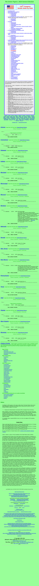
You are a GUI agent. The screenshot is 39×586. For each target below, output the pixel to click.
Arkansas (16, 115)
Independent (6, 384)
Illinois (17, 116)
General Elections (26, 505)
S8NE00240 (22, 233)
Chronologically (22, 503)
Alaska (9, 115)
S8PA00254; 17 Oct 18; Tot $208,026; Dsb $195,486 (28, 282)
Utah (17, 119)
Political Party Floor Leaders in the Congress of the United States (19, 532)
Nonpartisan (6, 389)
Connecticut (28, 115)
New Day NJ (6, 375)
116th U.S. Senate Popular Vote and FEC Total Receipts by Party (19, 493)
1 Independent (13, 39)
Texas (14, 119)
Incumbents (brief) (11, 10)
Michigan (17, 117)
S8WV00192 (22, 328)
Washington (27, 119)
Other (5, 390)
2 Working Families (14, 61)
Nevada (8, 118)
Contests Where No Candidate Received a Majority (19, 496)
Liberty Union (6, 371)
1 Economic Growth (14, 64)
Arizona (12, 115)
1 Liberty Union (13, 67)
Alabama (6, 115)
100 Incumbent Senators (12, 12)
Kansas (25, 116)
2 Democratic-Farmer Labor (16, 24)
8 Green (12, 52)
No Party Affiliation (7, 385)
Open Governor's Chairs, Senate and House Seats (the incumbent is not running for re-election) (19, 513)
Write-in (5, 398)
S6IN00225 (22, 168)
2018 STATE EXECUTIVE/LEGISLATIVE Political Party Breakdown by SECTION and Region (19, 526)
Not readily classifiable (8, 395)
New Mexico (23, 118)
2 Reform (12, 59)
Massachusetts (12, 117)
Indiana (20, 116)
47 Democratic (13, 14)
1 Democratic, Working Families (16, 28)
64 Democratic (13, 46)
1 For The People (14, 65)
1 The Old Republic (14, 76)
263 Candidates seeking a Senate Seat (15, 42)
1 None (12, 72)
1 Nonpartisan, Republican (15, 29)
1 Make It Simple (14, 68)
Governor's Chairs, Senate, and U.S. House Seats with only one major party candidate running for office (19, 516)
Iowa (22, 116)
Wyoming (21, 120)
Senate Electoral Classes (22, 122)
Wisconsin (17, 120)
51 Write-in (13, 47)
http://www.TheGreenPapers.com (20, 543)
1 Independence (14, 66)
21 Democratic (13, 37)
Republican (6, 354)
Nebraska (4, 118)
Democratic (6, 350)
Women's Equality (7, 380)
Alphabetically (12, 499)
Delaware (32, 115)
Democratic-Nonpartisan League (10, 353)
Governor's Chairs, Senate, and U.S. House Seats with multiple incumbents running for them (19, 515)
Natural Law (6, 374)
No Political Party (7, 386)
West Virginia (32, 119)
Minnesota (21, 117)
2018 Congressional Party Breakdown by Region (19, 525)
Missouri (29, 117)
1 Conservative (13, 62)
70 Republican (13, 45)
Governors (16, 507)
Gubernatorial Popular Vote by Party (19, 494)
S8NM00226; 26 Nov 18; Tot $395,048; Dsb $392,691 (28, 271)
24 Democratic (13, 18)
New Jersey (19, 118)
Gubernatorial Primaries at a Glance (13, 511)
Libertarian (6, 359)
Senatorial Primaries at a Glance (26, 511)
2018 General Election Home (19, 491)
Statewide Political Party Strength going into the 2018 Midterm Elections (19, 523)
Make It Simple (6, 373)
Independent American (8, 369)
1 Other (12, 75)
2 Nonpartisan (13, 58)
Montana (33, 117)
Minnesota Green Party (8, 360)
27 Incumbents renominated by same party (16, 36)
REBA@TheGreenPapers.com (19, 540)
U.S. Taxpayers (7, 379)
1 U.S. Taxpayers (14, 77)
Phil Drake (33, 220)
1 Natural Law (13, 70)
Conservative (6, 364)
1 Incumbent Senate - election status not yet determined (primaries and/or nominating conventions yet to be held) (20, 40)
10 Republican (13, 23)
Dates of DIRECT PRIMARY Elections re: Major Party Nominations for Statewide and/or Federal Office (19, 533)
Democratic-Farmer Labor (8, 351)
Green (5, 358)
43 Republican (13, 31)
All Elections (11, 505)
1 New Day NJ (13, 71)
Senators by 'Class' (19, 509)
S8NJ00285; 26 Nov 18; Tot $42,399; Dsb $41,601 (28, 255)
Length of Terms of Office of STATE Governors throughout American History (19, 534)
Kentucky (29, 116)
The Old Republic (7, 378)
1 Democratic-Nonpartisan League (17, 63)
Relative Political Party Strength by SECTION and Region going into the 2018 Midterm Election (19, 524)
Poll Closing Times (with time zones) (19, 500)
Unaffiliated (6, 391)
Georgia (8, 116)
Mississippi (25, 117)
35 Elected (10, 21)
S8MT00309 (22, 222)
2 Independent (13, 15)
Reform (5, 361)
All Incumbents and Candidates (13, 11)
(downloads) (19, 535)
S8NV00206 (22, 244)
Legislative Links (14, 122)
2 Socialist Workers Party (15, 60)
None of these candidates (8, 394)
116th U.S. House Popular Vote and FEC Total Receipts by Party (19, 495)
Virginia (23, 119)
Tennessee (11, 119)
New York (27, 118)
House (23, 507)
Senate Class (19, 422)
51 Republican (13, 13)
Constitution (6, 356)
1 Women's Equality (14, 78)
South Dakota (6, 119)
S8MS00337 (22, 190)
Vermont (20, 119)
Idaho (14, 116)
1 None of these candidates (16, 73)
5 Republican (13, 38)
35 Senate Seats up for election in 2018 (15, 16)
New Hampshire (13, 118)
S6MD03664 (22, 179)
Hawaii (11, 116)
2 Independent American (15, 55)
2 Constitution (13, 53)
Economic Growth (7, 365)
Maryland (7, 117)
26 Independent (13, 48)
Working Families (7, 381)
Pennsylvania (5, 275)
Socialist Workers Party (8, 376)
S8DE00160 (22, 157)
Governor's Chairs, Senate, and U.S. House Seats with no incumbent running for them (19, 514)
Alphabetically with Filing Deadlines (22, 499)
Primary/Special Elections (18, 505)
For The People (7, 366)
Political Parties (5, 343)
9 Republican (13, 19)
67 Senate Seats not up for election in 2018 (16, 30)
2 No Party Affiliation (14, 57)
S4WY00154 (22, 339)
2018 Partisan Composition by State (19, 518)
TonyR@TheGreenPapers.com (26, 542)
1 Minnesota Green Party (15, 69)
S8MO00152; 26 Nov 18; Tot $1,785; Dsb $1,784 (28, 201)
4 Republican (13, 35)
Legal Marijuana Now (8, 370)
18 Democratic (13, 22)
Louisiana (33, 116)
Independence (6, 368)
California (20, 115)
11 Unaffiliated (13, 51)
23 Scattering (13, 49)
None (5, 388)
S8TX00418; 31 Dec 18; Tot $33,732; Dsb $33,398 (28, 293)
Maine (5, 117)
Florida (5, 116)
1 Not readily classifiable (15, 74)
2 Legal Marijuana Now (15, 56)
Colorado (23, 115)
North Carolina (32, 118)
